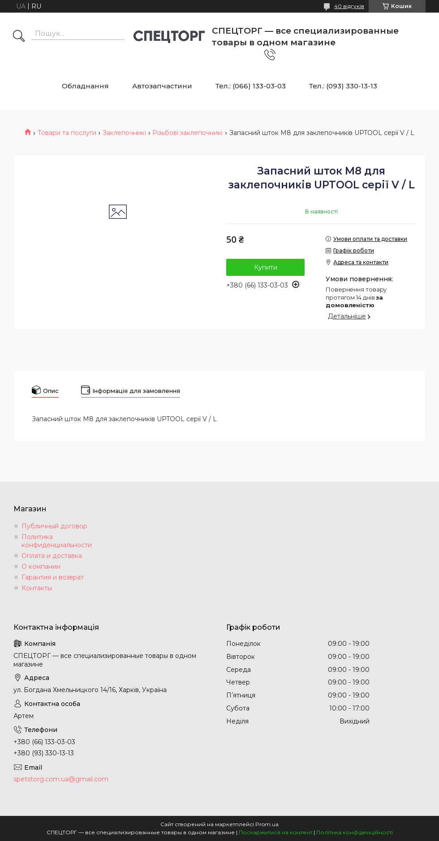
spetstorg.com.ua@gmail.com (60, 779)
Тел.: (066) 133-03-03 (250, 86)
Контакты (37, 588)
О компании (41, 566)
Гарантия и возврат (53, 577)
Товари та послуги (67, 133)
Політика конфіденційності (354, 832)
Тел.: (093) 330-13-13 (343, 86)
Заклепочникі (124, 133)
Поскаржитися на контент (275, 832)
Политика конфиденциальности (57, 541)
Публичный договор (54, 526)
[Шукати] (19, 36)
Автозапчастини (162, 86)
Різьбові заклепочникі (187, 133)
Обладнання (85, 86)
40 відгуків (349, 6)
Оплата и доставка (52, 556)
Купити (265, 267)
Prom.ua (267, 824)
